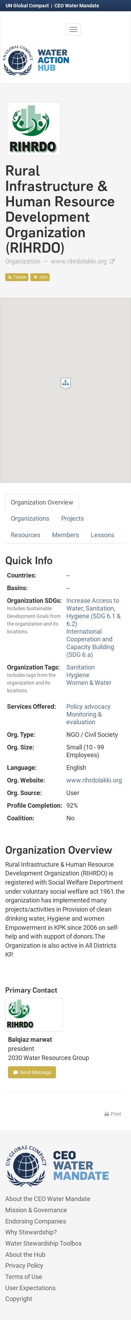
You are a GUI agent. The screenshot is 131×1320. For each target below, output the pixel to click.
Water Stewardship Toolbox (43, 1243)
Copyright (18, 1298)
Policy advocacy (88, 706)
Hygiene (77, 675)
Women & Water (88, 682)
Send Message (32, 1072)
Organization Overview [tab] (42, 502)
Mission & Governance (36, 1210)
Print (112, 1114)
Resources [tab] (25, 535)
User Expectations (30, 1288)
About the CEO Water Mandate (47, 1198)
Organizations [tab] (30, 518)
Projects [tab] (72, 518)
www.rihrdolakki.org (83, 261)
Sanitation (80, 667)
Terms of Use (23, 1276)
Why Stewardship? (31, 1232)
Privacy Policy (24, 1265)
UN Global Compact (28, 5)
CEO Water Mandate (76, 5)
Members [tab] (65, 535)
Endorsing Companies (35, 1221)
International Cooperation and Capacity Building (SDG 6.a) (90, 643)
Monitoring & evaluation (84, 718)
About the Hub (25, 1254)
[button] (65, 383)
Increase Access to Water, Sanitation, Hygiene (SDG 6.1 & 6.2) (93, 612)
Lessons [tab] (102, 535)
